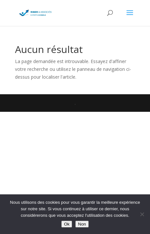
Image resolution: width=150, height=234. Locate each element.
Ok (66, 224)
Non (82, 224)
